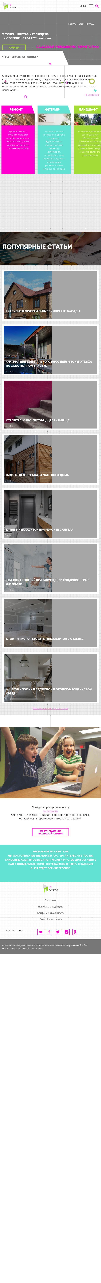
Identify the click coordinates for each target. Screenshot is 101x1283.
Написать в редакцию (50, 906)
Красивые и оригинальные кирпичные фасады (43, 311)
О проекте (50, 900)
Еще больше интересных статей (50, 709)
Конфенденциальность (50, 913)
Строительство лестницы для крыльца (38, 420)
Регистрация (77, 23)
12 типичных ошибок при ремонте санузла (39, 529)
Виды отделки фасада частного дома (37, 475)
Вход (90, 23)
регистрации (50, 811)
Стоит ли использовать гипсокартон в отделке (44, 639)
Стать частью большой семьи (50, 832)
